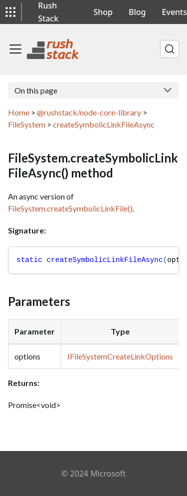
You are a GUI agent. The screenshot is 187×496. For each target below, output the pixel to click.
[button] (10, 12)
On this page (35, 90)
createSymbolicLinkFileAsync (104, 124)
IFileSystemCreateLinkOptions (120, 356)
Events (174, 12)
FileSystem (26, 124)
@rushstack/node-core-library (89, 112)
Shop (103, 12)
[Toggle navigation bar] (15, 49)
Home (18, 112)
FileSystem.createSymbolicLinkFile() (70, 208)
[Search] (169, 49)
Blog (137, 12)
